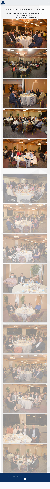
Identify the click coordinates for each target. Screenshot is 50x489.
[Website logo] (3, 2)
